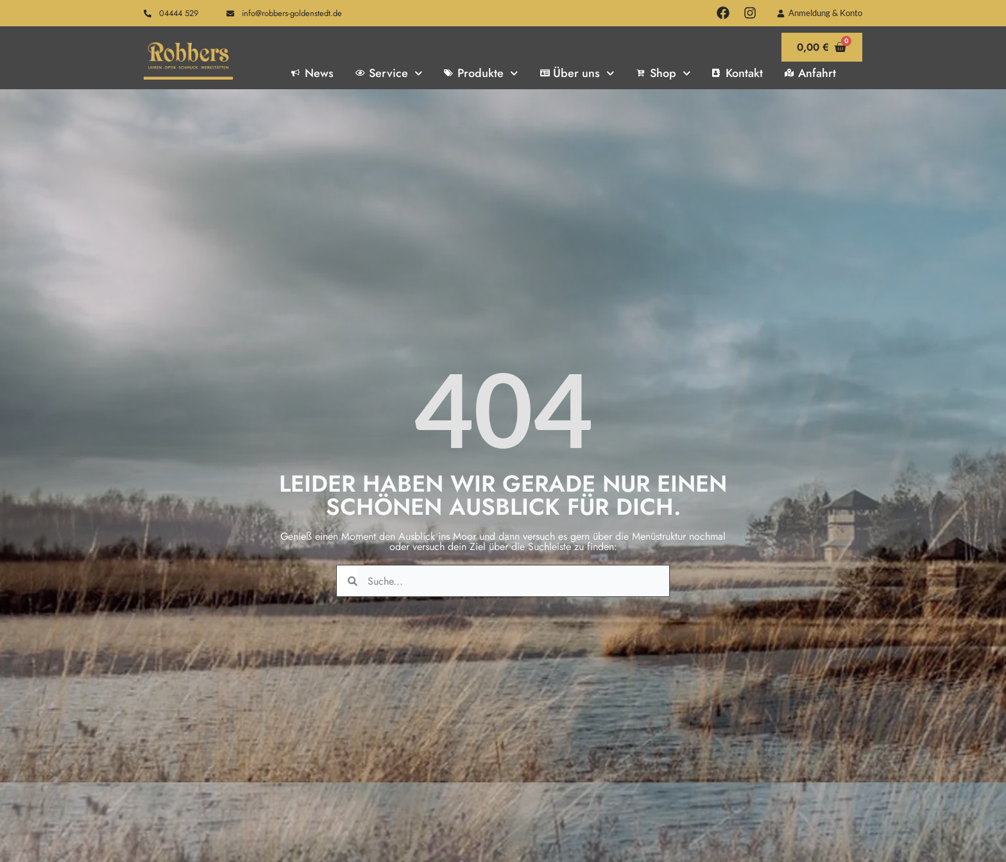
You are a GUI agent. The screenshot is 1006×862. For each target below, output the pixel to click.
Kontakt (737, 73)
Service (388, 73)
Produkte (481, 73)
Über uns (577, 73)
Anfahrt (810, 73)
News (312, 73)
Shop (663, 73)
